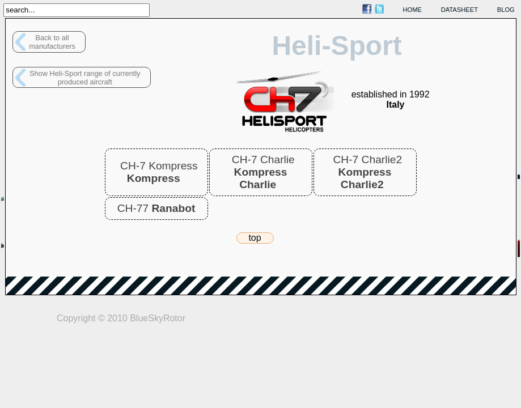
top (254, 238)
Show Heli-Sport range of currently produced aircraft (85, 77)
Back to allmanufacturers (52, 41)
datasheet (459, 9)
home (412, 9)
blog (506, 9)
